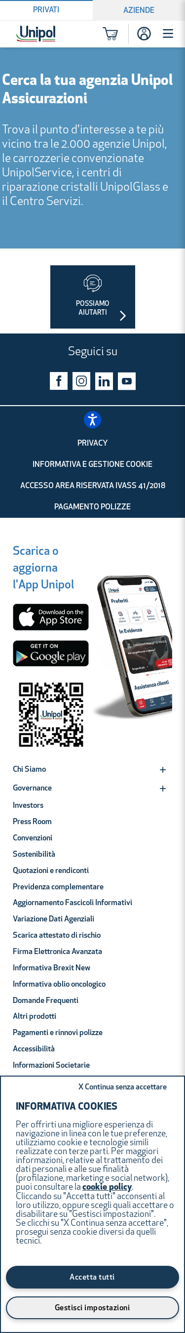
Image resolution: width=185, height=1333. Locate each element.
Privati (46, 10)
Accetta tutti (92, 1278)
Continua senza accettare (122, 1087)
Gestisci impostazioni (92, 1308)
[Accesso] (144, 33)
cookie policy (107, 1187)
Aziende (138, 11)
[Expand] (162, 770)
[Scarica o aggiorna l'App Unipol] (43, 570)
